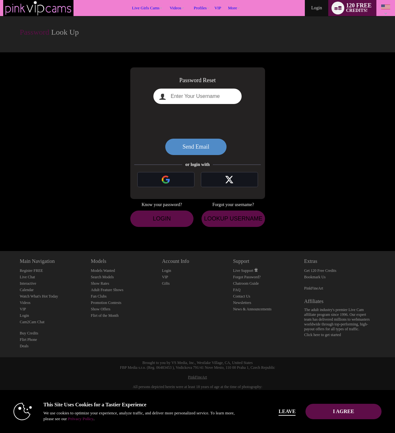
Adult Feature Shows (107, 290)
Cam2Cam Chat (32, 322)
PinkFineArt (313, 288)
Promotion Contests (106, 302)
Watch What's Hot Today (39, 296)
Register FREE (31, 270)
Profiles (200, 7)
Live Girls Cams (145, 7)
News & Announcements (252, 309)
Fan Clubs (99, 296)
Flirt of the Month (104, 315)
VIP (217, 7)
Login (316, 7)
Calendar (27, 290)
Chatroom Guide (246, 283)
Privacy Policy (80, 418)
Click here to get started (322, 335)
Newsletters (242, 302)
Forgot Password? (247, 277)
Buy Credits (29, 333)
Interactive (28, 283)
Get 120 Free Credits (320, 270)
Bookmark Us (315, 277)
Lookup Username (233, 218)
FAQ (236, 290)
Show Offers (100, 309)
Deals (24, 346)
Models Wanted (103, 270)
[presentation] (197, 121)
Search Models (102, 277)
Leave (287, 411)
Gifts (166, 283)
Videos (175, 7)
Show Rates (100, 283)
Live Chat (27, 277)
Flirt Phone (28, 339)
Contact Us (241, 296)
